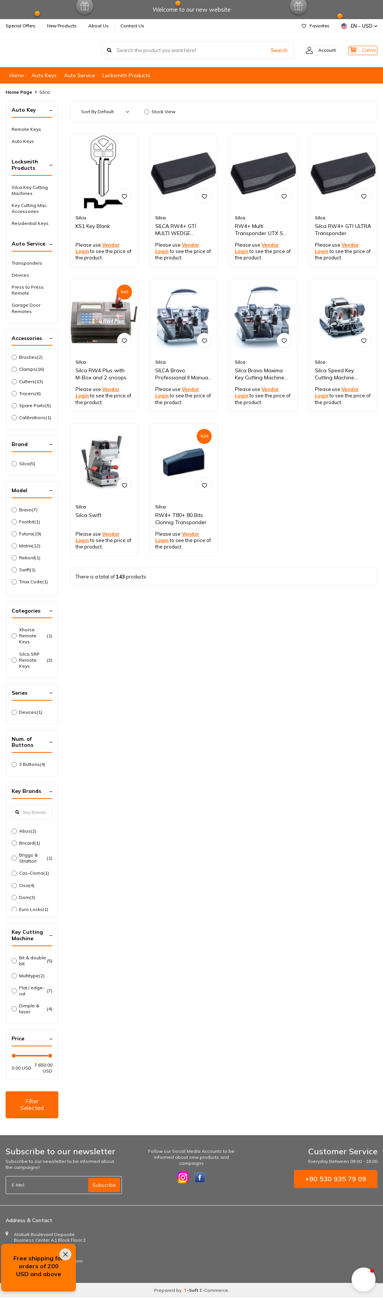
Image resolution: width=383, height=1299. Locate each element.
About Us (98, 25)
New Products (62, 25)
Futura (26, 534)
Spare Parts (31, 406)
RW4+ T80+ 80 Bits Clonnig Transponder (180, 519)
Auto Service (79, 75)
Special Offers (21, 25)
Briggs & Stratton (32, 858)
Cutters (27, 382)
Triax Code (30, 582)
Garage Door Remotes (26, 308)
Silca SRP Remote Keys (32, 660)
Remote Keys (26, 129)
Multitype (28, 976)
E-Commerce (214, 1292)
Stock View (159, 111)
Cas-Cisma (30, 873)
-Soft (192, 1292)
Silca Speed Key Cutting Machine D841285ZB (334, 374)
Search (267, 50)
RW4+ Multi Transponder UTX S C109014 (259, 230)
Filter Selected (32, 1105)
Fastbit (26, 522)
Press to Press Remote (28, 290)
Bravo (24, 510)
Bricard (26, 843)
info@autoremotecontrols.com (49, 1263)
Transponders (27, 263)
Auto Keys (43, 75)
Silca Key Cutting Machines (30, 190)
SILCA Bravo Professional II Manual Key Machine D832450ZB (182, 374)
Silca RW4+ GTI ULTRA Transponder (343, 230)
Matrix (26, 546)
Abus (24, 831)
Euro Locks (30, 909)
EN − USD (359, 26)
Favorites (316, 25)
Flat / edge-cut (32, 990)
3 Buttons (28, 764)
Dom (23, 897)
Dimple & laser (32, 1008)
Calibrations (31, 418)
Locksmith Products (126, 75)
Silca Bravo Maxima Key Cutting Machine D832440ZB (259, 374)
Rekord (26, 558)
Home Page (19, 92)
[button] (364, 1280)
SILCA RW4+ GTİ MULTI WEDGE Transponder (175, 230)
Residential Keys (30, 223)
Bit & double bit (32, 960)
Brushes (27, 357)
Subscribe (104, 1186)
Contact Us (132, 25)
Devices (20, 275)
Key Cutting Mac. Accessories (30, 208)
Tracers (26, 394)
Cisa (23, 885)
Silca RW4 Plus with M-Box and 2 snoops (101, 374)
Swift (24, 570)
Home (16, 75)
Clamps (28, 369)
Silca (23, 464)
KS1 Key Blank (93, 226)
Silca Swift (88, 515)
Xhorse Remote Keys (32, 635)
